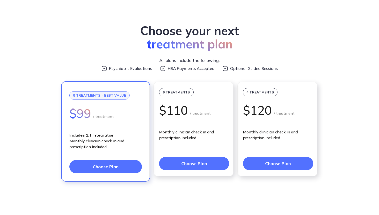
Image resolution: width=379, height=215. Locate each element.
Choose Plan (105, 166)
